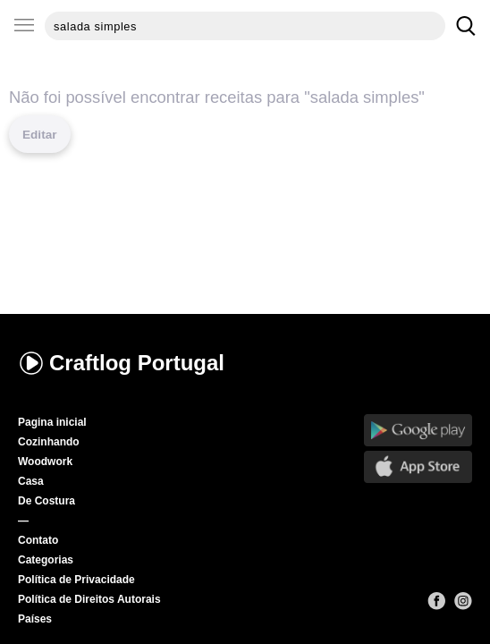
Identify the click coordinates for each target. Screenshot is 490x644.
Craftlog (121, 363)
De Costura (46, 501)
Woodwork (45, 461)
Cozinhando (49, 441)
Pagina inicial (52, 422)
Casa (31, 481)
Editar (39, 134)
